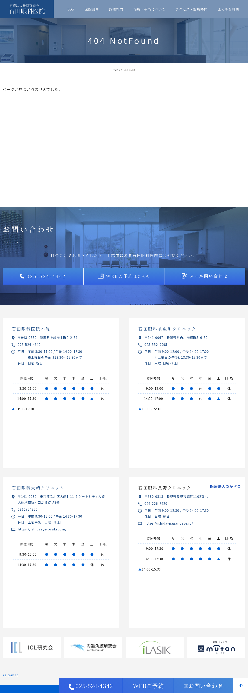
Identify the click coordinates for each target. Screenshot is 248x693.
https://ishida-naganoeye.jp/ (168, 523)
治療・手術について (149, 9)
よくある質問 (228, 9)
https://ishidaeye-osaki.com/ (42, 529)
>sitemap (11, 675)
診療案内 (116, 9)
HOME (116, 69)
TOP (71, 9)
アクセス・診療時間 (191, 9)
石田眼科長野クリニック (165, 488)
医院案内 (92, 9)
